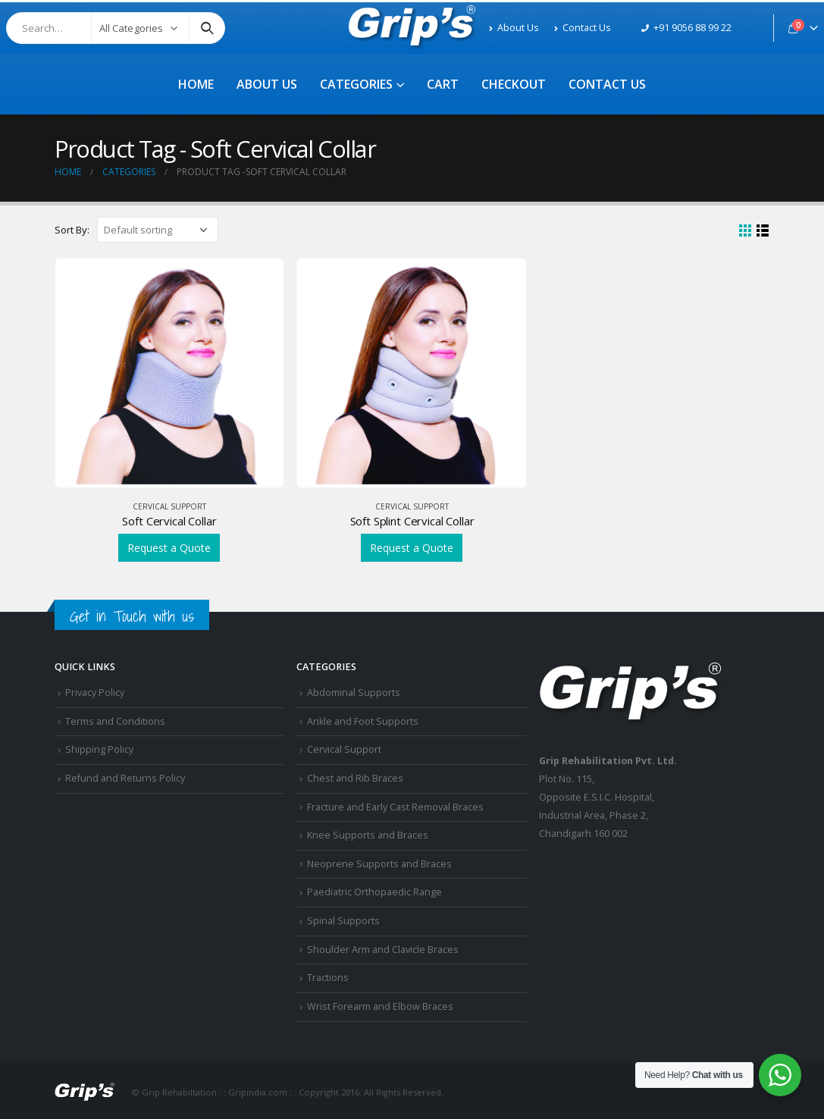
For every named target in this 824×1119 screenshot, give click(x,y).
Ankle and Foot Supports (362, 721)
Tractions (328, 977)
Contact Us (582, 27)
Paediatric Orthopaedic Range (374, 891)
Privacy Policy (94, 692)
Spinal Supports (343, 920)
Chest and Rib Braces (355, 778)
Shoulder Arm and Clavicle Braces (383, 949)
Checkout (513, 84)
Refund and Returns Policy (125, 778)
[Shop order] (157, 230)
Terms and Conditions (115, 721)
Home (196, 84)
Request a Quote (169, 548)
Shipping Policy (99, 749)
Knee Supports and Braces (367, 835)
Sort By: (72, 230)
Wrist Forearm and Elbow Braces (380, 1006)
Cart (443, 84)
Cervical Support (169, 506)
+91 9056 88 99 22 (686, 27)
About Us (514, 27)
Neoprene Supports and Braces (379, 863)
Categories (356, 84)
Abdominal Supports (353, 692)
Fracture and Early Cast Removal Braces (395, 807)
